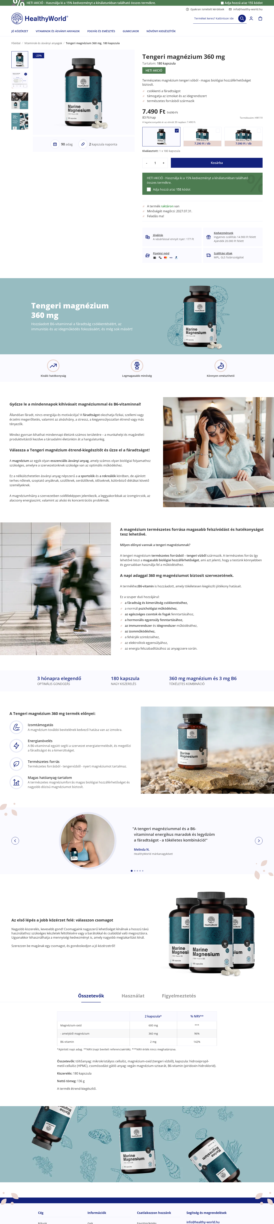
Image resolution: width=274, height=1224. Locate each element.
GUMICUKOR (131, 31)
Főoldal (16, 43)
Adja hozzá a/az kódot (244, 3)
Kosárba (217, 163)
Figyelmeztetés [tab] (179, 996)
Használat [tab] (133, 996)
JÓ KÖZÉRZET (19, 31)
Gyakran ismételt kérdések (205, 9)
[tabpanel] (137, 1046)
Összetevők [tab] (91, 996)
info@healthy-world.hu (246, 9)
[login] (251, 18)
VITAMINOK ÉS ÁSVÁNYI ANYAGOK (58, 31)
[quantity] (155, 163)
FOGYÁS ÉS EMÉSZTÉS (101, 31)
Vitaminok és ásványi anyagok (43, 43)
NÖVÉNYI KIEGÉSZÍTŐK (161, 31)
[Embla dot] (132, 871)
